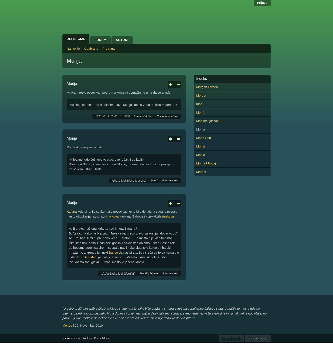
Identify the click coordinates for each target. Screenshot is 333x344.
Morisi (200, 146)
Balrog (113, 252)
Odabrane (91, 48)
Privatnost (87, 338)
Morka (200, 155)
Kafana (72, 211)
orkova (114, 216)
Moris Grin (203, 138)
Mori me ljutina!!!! (208, 121)
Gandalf (90, 257)
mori (199, 104)
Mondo (67, 325)
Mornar (201, 172)
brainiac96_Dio (143, 116)
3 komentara (170, 273)
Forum (100, 40)
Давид (154, 180)
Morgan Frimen (207, 87)
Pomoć (97, 338)
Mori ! (200, 112)
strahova (168, 216)
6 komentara (170, 180)
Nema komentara (167, 116)
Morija (72, 83)
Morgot (201, 95)
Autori (122, 40)
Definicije (76, 39)
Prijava (262, 2)
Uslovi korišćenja (71, 338)
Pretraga (108, 48)
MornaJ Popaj (206, 163)
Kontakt (107, 338)
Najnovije (73, 48)
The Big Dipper (149, 273)
